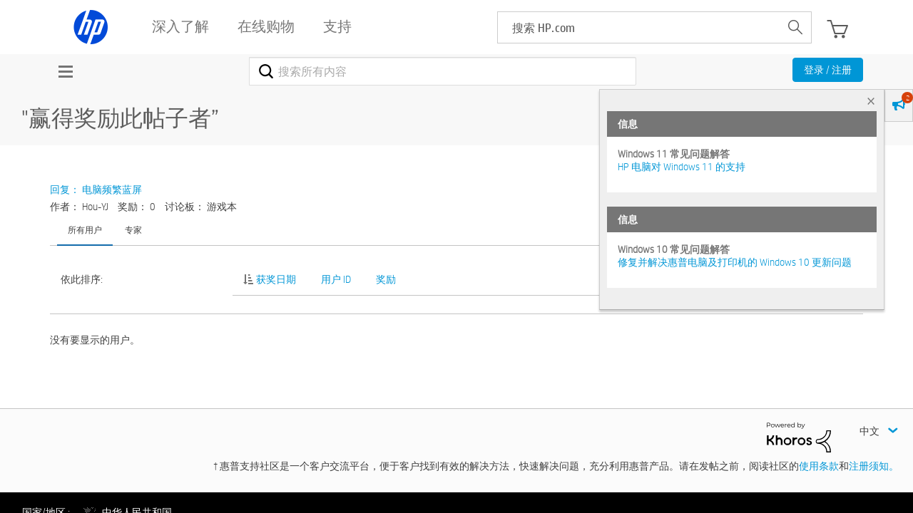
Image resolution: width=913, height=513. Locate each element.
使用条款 (819, 466)
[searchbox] (638, 27)
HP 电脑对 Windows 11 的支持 (681, 166)
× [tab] (871, 101)
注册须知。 (874, 466)
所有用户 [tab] (85, 229)
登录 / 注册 (828, 69)
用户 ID (336, 279)
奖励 (386, 279)
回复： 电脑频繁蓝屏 (96, 189)
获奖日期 (276, 279)
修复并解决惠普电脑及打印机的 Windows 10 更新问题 (735, 262)
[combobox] (442, 71)
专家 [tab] (133, 229)
